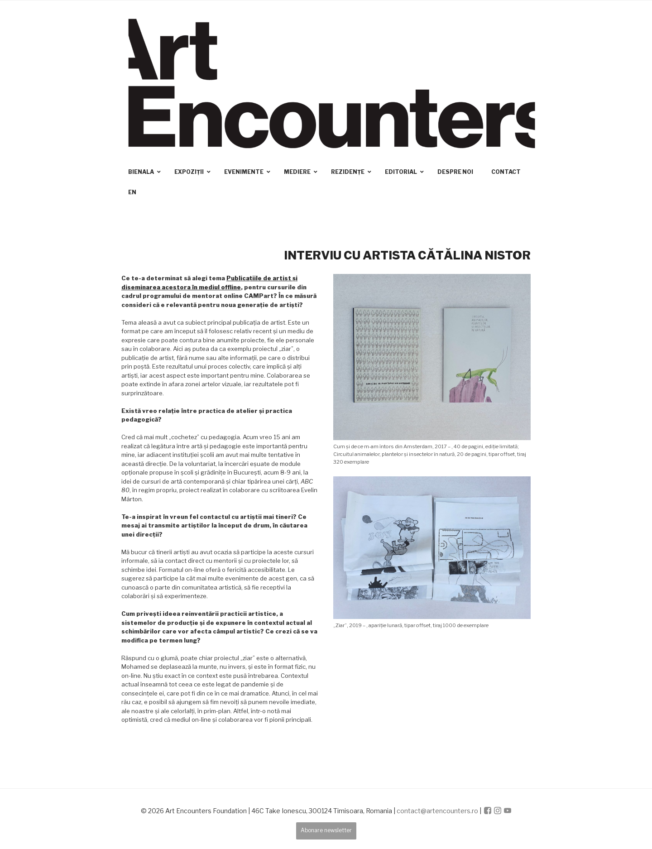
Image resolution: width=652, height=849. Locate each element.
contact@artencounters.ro (437, 811)
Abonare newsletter (326, 830)
